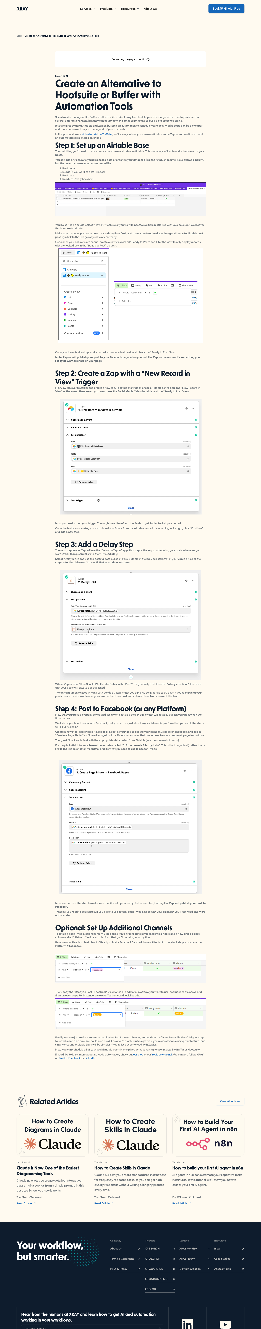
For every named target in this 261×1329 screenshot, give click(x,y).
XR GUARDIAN (154, 1268)
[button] (88, 8)
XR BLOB (150, 1289)
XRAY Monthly (188, 1248)
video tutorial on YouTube (97, 134)
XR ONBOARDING (156, 1279)
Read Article (24, 1203)
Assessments (222, 1268)
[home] (22, 9)
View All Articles (230, 1101)
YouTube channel (162, 1054)
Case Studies (222, 1258)
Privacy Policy (118, 1268)
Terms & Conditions (122, 1258)
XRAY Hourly (187, 1258)
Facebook (74, 1058)
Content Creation (189, 1268)
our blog (138, 1054)
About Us (150, 8)
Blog (19, 35)
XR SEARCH (152, 1248)
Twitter (63, 1058)
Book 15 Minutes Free (226, 8)
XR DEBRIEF (152, 1258)
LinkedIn (90, 1058)
